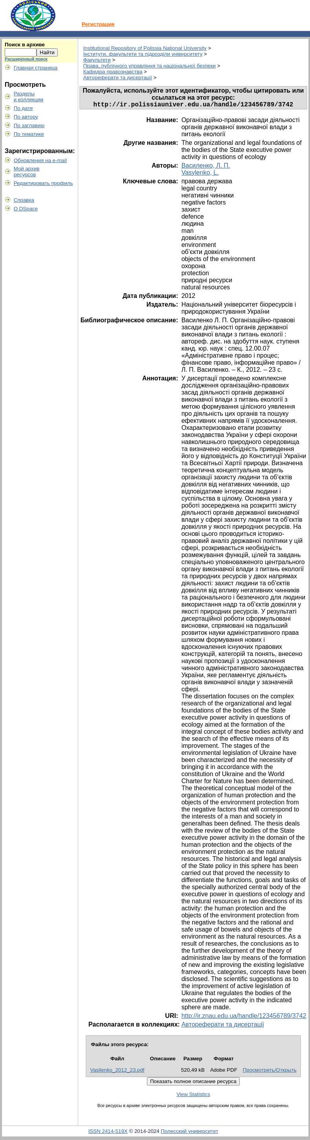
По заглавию (29, 125)
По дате (23, 108)
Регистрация (98, 24)
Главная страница (36, 68)
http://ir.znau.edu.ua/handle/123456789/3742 (244, 1017)
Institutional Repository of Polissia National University (145, 48)
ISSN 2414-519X (108, 1133)
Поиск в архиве (25, 45)
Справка (24, 200)
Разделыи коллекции (29, 96)
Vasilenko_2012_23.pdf (117, 1071)
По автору (26, 117)
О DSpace (26, 209)
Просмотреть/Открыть (270, 1071)
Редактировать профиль (43, 183)
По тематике (29, 134)
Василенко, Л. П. (206, 167)
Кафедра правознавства (113, 72)
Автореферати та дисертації (117, 77)
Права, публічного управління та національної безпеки (149, 66)
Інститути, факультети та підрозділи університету (143, 54)
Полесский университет (189, 1133)
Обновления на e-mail (40, 160)
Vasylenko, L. (200, 174)
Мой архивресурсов (27, 171)
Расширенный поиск (26, 59)
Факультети (97, 60)
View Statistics (193, 1096)
